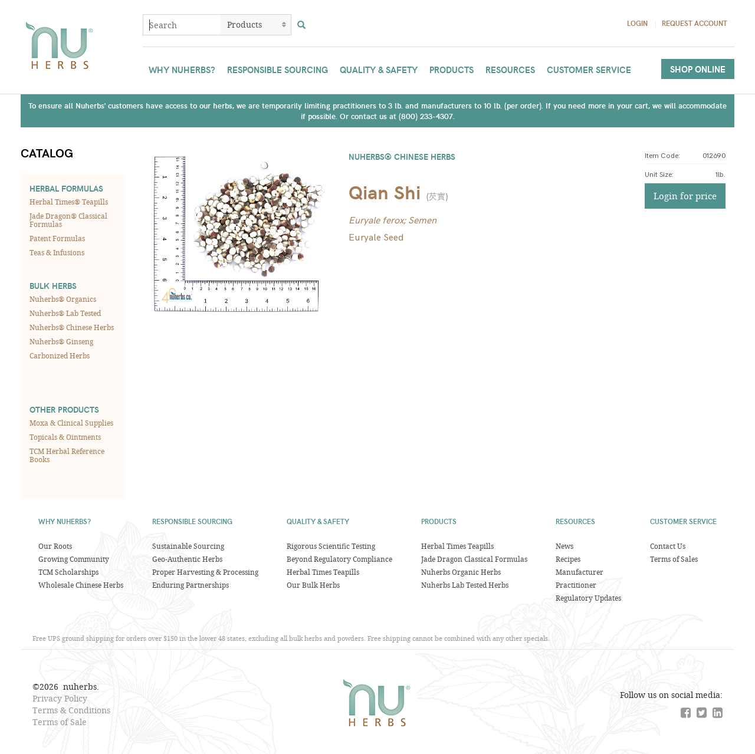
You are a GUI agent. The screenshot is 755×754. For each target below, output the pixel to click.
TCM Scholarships (68, 572)
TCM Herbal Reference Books (66, 455)
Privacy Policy (59, 698)
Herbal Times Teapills (323, 572)
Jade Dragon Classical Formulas (474, 559)
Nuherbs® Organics (62, 299)
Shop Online (698, 69)
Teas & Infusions (56, 252)
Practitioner (576, 585)
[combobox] (181, 25)
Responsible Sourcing (277, 69)
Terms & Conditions (71, 710)
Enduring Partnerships (190, 585)
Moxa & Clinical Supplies (71, 422)
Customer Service (589, 69)
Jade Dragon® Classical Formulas (68, 220)
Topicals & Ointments (65, 437)
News (564, 546)
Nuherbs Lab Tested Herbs (464, 585)
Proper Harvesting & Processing (205, 572)
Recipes (568, 559)
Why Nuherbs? (182, 69)
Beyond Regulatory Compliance (339, 559)
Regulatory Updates (588, 597)
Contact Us (667, 546)
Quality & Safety (379, 69)
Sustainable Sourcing (188, 546)
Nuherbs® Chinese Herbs (71, 327)
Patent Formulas (57, 238)
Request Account (694, 23)
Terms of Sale (59, 721)
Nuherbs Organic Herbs (461, 572)
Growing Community (73, 559)
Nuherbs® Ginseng (61, 341)
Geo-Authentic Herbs (187, 559)
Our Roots (55, 546)
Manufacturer (579, 572)
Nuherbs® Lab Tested (65, 313)
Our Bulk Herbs (313, 585)
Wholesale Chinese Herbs (80, 585)
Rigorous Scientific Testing (331, 546)
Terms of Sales (674, 559)
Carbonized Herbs (59, 355)
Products (451, 69)
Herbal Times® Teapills (68, 201)
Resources (510, 69)
